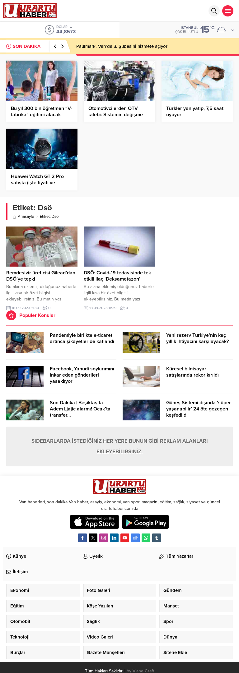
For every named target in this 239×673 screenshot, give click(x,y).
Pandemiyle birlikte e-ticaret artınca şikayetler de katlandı (82, 338)
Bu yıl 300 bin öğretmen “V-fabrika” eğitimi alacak (41, 111)
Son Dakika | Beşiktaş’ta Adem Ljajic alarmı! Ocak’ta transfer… (80, 409)
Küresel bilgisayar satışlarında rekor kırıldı (192, 372)
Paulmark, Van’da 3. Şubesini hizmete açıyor (121, 46)
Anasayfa (23, 216)
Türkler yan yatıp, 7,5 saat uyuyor (194, 111)
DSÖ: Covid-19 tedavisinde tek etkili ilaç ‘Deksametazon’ (117, 276)
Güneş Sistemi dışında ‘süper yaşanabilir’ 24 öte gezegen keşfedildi (198, 409)
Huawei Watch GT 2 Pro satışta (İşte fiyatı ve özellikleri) (37, 182)
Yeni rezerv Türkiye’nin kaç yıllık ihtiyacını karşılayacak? (197, 338)
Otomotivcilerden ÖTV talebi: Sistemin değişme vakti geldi (115, 114)
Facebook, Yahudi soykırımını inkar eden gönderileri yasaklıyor (82, 375)
